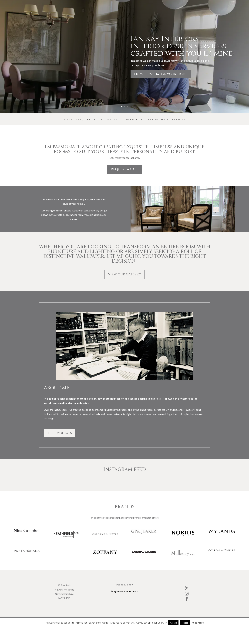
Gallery (112, 120)
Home (68, 120)
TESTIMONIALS (59, 433)
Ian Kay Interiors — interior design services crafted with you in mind (182, 46)
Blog (98, 120)
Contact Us (133, 120)
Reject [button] (185, 622)
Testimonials (157, 120)
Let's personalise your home (161, 74)
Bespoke (178, 120)
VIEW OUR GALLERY (124, 274)
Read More (198, 622)
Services (83, 120)
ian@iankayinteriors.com (124, 591)
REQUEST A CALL (124, 169)
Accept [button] (173, 622)
